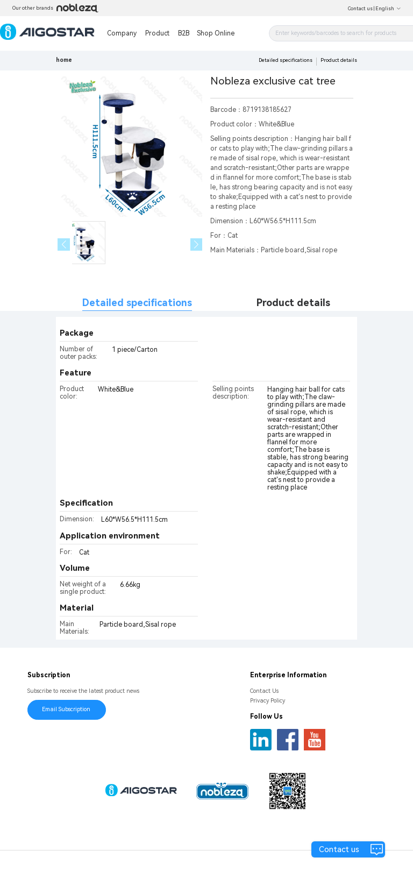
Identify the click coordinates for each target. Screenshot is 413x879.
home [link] (64, 59)
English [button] (388, 8)
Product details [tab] (293, 302)
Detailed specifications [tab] (137, 302)
